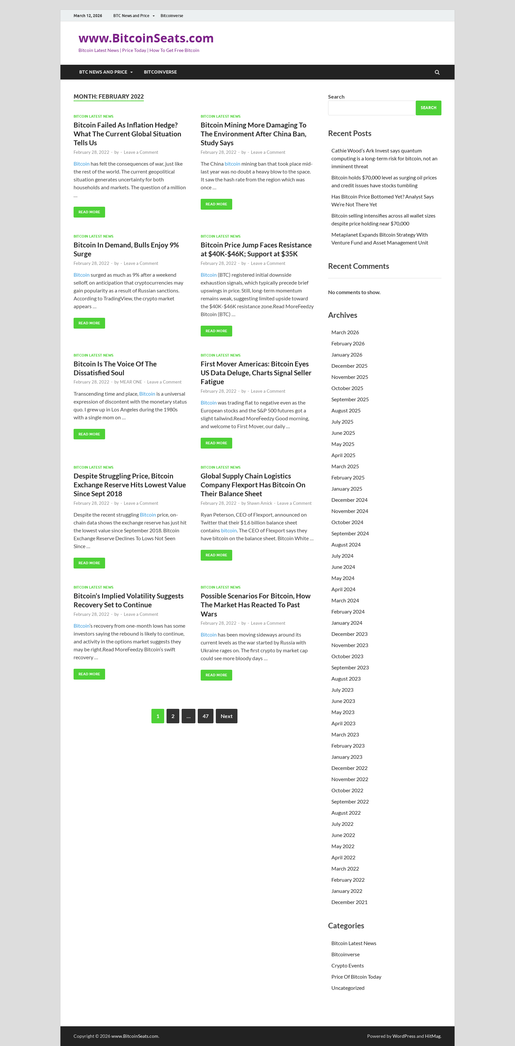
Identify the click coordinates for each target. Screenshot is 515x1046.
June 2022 (343, 835)
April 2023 (343, 723)
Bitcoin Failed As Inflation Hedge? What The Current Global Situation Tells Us (127, 134)
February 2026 (348, 343)
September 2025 (350, 399)
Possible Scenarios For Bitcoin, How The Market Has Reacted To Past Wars (256, 605)
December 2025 (349, 365)
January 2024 (346, 622)
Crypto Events (347, 965)
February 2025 (348, 477)
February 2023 (348, 745)
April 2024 (343, 589)
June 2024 (343, 567)
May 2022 (342, 846)
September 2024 (350, 533)
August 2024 (346, 544)
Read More (87, 210)
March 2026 (345, 332)
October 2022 (347, 790)
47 (206, 716)
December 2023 (349, 634)
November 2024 (349, 511)
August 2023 (346, 678)
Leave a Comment (141, 152)
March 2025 (345, 466)
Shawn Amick (259, 503)
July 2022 (342, 824)
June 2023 (343, 701)
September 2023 (350, 667)
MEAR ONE (131, 381)
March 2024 (345, 600)
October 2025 (347, 388)
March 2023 (345, 734)
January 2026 (346, 354)
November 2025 (349, 377)
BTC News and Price (131, 15)
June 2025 (343, 433)
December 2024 (349, 500)
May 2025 (342, 444)
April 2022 (343, 857)
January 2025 (346, 488)
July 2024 (342, 555)
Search (336, 96)
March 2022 (345, 868)
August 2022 (346, 812)
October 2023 (347, 656)
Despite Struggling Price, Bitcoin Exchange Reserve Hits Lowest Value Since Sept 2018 (130, 485)
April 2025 (343, 455)
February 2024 (348, 611)
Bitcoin (82, 163)
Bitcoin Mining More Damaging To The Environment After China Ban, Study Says (253, 134)
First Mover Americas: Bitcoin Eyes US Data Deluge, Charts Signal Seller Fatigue (256, 373)
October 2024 (347, 522)
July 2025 (342, 421)
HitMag (432, 1036)
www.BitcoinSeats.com (146, 38)
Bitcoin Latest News (93, 116)
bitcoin (232, 163)
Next (227, 716)
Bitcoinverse (172, 15)
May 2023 (342, 712)
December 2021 (349, 902)
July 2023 (342, 689)
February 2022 (348, 879)
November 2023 (349, 645)
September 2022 (350, 801)
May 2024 (342, 578)
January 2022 (346, 891)
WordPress (403, 1036)
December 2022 (349, 768)
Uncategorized (348, 988)
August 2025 (346, 410)
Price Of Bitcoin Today (356, 976)
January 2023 (346, 757)
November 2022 (349, 779)
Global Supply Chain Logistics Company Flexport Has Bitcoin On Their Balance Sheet (253, 485)
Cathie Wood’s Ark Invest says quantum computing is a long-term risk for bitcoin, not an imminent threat (384, 158)
